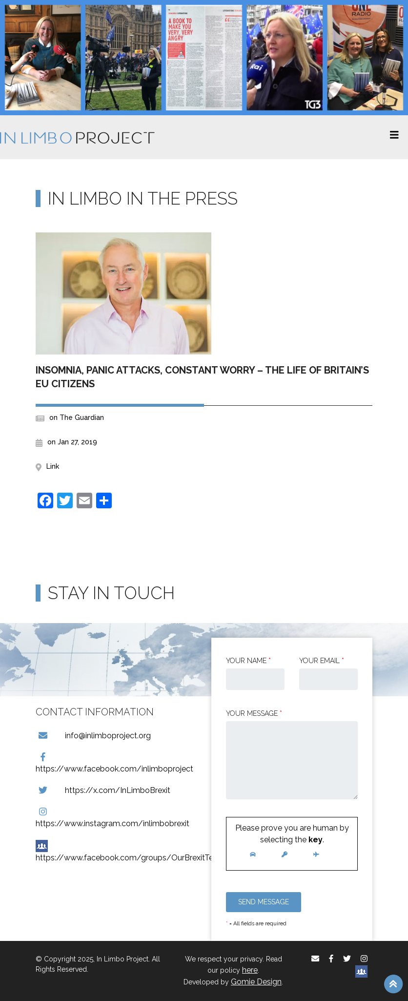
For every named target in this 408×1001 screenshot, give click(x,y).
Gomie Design (256, 981)
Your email (321, 661)
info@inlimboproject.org (93, 735)
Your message (254, 713)
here (250, 970)
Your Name (248, 661)
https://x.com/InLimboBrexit (103, 790)
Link (52, 466)
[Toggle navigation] (394, 137)
